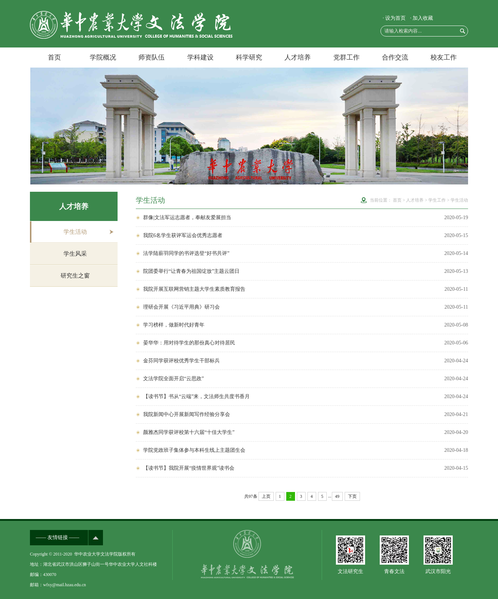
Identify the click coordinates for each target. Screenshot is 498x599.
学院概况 (103, 57)
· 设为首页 (394, 18)
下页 (352, 496)
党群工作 (346, 57)
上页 (266, 496)
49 (337, 496)
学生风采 (75, 254)
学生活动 (75, 232)
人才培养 (297, 57)
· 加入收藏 (421, 18)
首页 (54, 57)
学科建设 (200, 57)
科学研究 (249, 57)
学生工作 (437, 200)
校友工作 (443, 57)
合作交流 (395, 57)
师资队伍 (151, 57)
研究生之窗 (75, 275)
